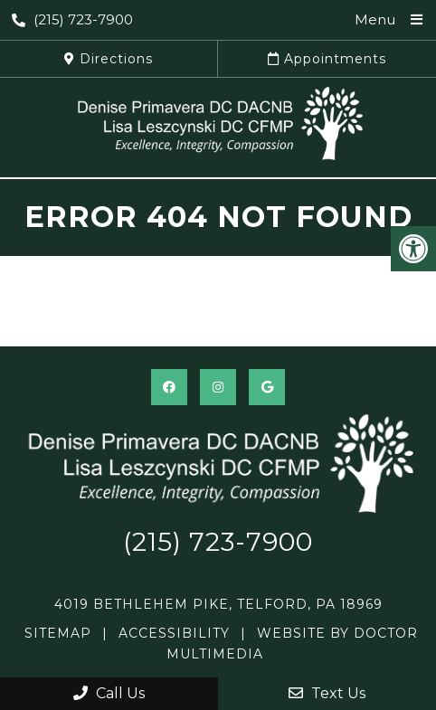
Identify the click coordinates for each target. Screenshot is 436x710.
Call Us (109, 693)
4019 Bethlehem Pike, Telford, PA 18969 (218, 604)
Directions (108, 59)
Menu (375, 19)
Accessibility (174, 633)
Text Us (327, 693)
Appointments (327, 59)
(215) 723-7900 (72, 19)
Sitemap (57, 633)
